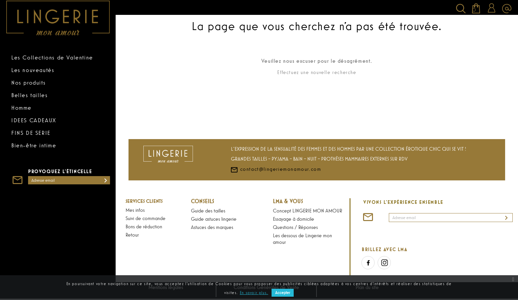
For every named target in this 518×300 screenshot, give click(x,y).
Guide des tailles (208, 210)
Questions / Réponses (295, 227)
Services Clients (144, 201)
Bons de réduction (144, 226)
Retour (132, 235)
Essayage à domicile (293, 219)
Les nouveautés (32, 70)
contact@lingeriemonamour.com (275, 169)
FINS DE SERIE (31, 133)
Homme (21, 107)
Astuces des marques (212, 227)
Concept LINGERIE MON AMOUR (307, 210)
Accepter (282, 292)
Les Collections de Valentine (52, 57)
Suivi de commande (146, 218)
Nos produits (28, 82)
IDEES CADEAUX (33, 120)
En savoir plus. (254, 292)
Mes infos (135, 210)
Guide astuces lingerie (214, 219)
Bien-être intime (33, 145)
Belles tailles (29, 95)
